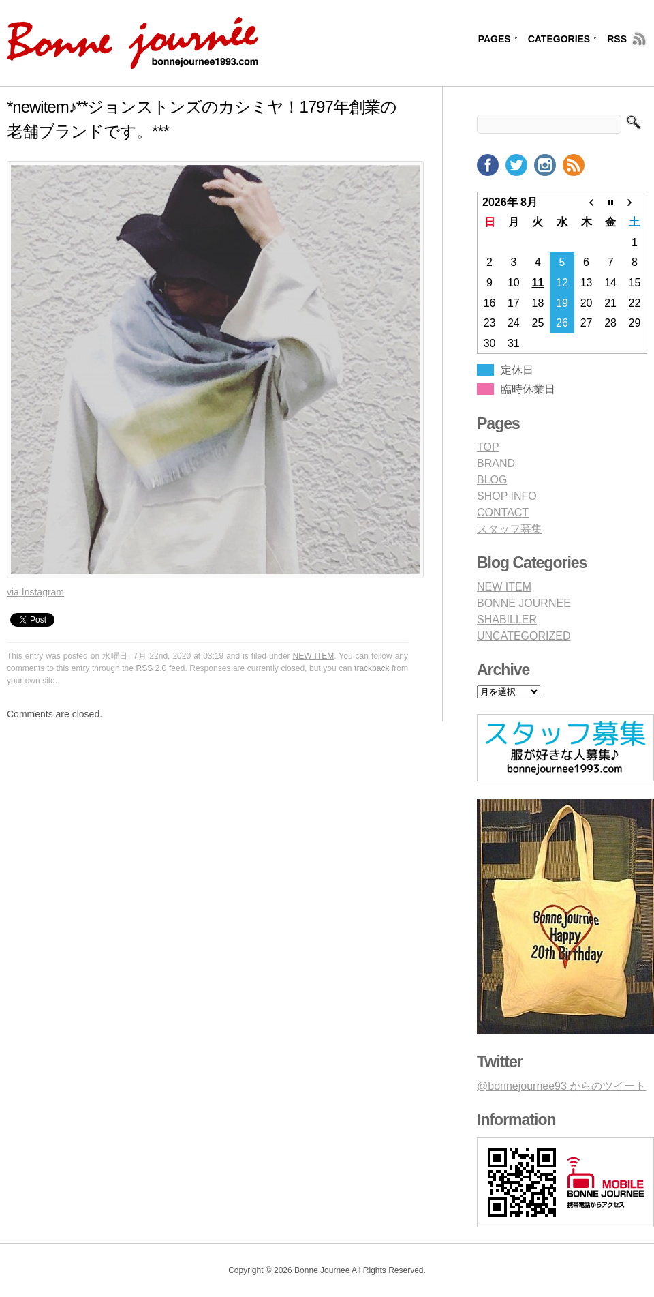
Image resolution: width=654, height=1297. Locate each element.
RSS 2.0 (151, 668)
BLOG (492, 480)
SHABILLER (507, 619)
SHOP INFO (507, 496)
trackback (371, 668)
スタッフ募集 (509, 529)
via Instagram (35, 591)
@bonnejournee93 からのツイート (561, 1086)
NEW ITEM (313, 656)
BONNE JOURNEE (524, 603)
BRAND (496, 463)
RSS (617, 38)
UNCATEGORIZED (523, 636)
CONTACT (503, 512)
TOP (488, 447)
